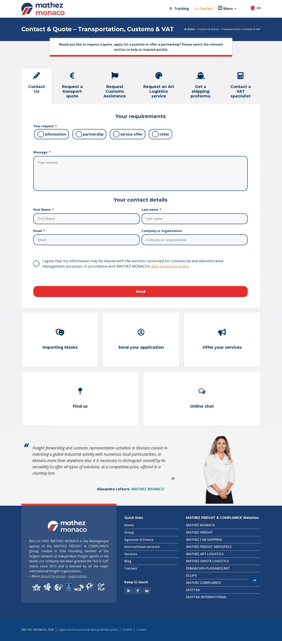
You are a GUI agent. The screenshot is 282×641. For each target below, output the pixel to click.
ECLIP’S (191, 575)
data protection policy (170, 266)
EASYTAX (193, 590)
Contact (130, 568)
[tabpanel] (141, 206)
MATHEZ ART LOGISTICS (205, 554)
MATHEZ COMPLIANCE (203, 582)
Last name (150, 209)
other (164, 134)
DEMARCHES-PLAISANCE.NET (208, 568)
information (55, 134)
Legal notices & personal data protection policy (88, 629)
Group (129, 532)
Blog (127, 561)
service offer (131, 134)
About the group (53, 576)
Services (130, 554)
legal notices (78, 576)
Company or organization (162, 231)
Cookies (127, 629)
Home (191, 29)
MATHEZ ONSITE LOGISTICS (207, 561)
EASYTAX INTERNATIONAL (206, 597)
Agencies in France (139, 539)
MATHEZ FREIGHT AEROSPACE (209, 547)
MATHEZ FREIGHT (199, 532)
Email (38, 231)
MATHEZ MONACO (200, 525)
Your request (44, 126)
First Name (42, 209)
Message (40, 152)
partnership (93, 134)
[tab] (36, 86)
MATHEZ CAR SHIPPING (204, 539)
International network (142, 547)
